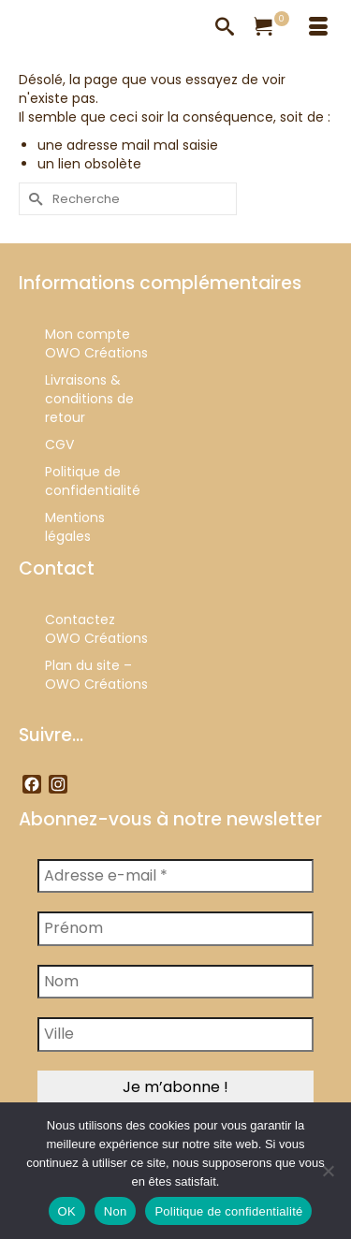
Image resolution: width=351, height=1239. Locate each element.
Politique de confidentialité (228, 1211)
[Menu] (318, 28)
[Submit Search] (33, 198)
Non (115, 1211)
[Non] (327, 1170)
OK (67, 1211)
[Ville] (175, 1034)
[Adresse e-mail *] (175, 876)
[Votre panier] (271, 28)
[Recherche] (224, 28)
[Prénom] (175, 928)
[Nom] (175, 981)
